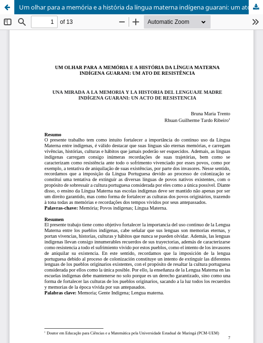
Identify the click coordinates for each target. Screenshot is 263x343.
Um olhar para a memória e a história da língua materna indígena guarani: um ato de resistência (141, 7)
